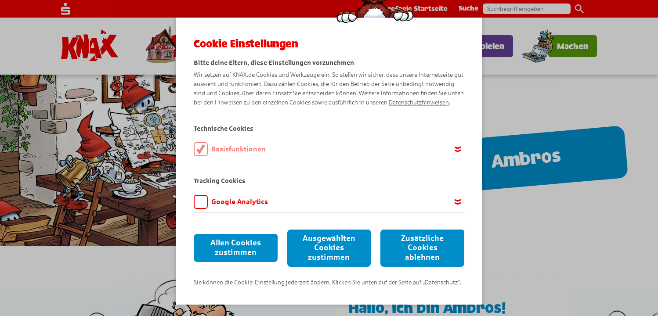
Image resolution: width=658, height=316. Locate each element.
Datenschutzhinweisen (419, 102)
